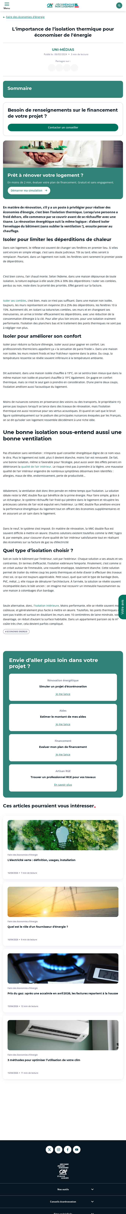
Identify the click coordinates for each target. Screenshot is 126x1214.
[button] (122, 607)
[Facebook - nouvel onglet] (68, 1149)
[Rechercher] (119, 5)
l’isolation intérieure (46, 605)
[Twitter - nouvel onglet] (49, 1149)
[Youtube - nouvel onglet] (76, 1149)
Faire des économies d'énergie (24, 17)
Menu (7, 5)
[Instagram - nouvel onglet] (58, 1149)
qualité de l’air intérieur (36, 466)
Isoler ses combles (14, 300)
